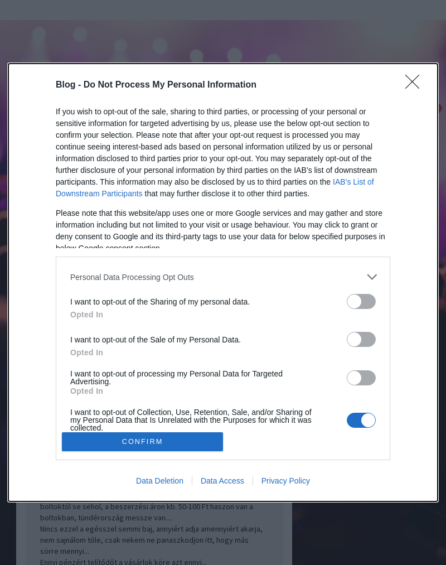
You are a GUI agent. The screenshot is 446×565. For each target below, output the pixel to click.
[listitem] (223, 277)
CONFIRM (142, 441)
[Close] (415, 85)
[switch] (361, 301)
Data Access (222, 480)
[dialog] (223, 282)
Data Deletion (159, 480)
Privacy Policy (285, 480)
